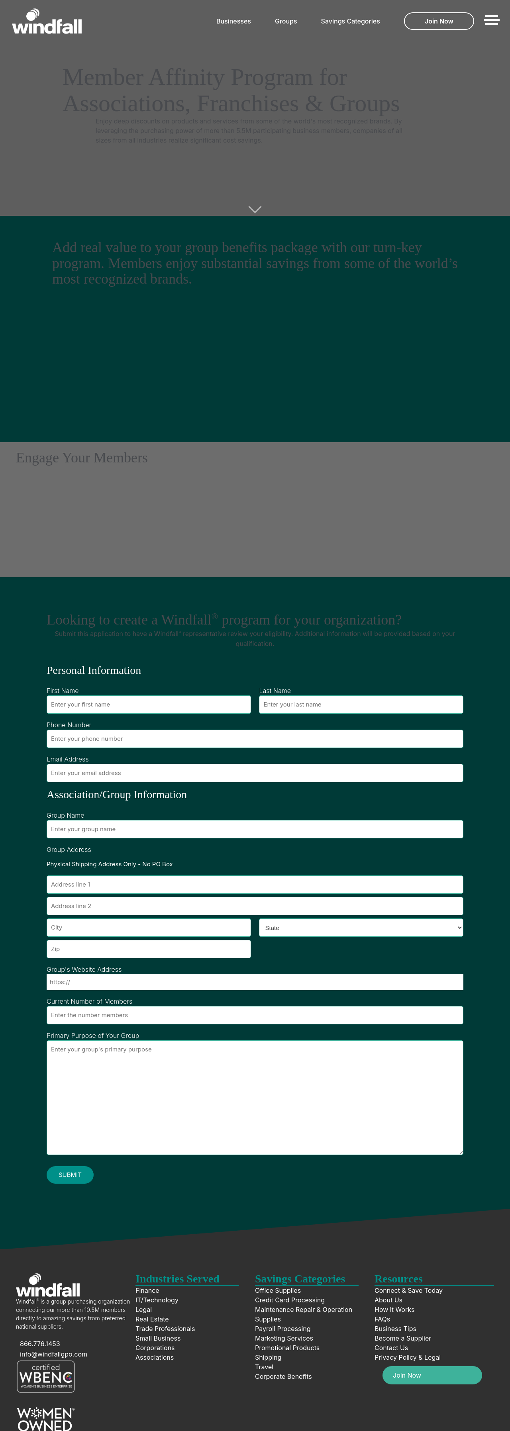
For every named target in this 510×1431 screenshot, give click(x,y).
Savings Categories (350, 21)
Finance (147, 1290)
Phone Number (69, 725)
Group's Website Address (84, 969)
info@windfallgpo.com (53, 1354)
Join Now (439, 21)
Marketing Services (284, 1338)
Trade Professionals (165, 1329)
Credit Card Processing (290, 1300)
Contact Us (391, 1348)
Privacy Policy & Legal (408, 1357)
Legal (143, 1310)
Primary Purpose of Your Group (93, 1035)
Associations (154, 1357)
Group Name (65, 815)
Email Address (67, 759)
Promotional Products (287, 1348)
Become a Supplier (403, 1338)
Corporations (155, 1348)
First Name (63, 691)
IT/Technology (156, 1300)
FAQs (382, 1319)
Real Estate (152, 1319)
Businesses (233, 21)
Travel (264, 1367)
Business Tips (395, 1329)
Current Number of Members (89, 1001)
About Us (388, 1300)
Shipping (268, 1357)
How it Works (394, 1310)
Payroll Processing (283, 1329)
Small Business (157, 1338)
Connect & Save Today (409, 1290)
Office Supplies (278, 1290)
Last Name (275, 691)
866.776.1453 (40, 1344)
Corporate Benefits (283, 1376)
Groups (286, 21)
